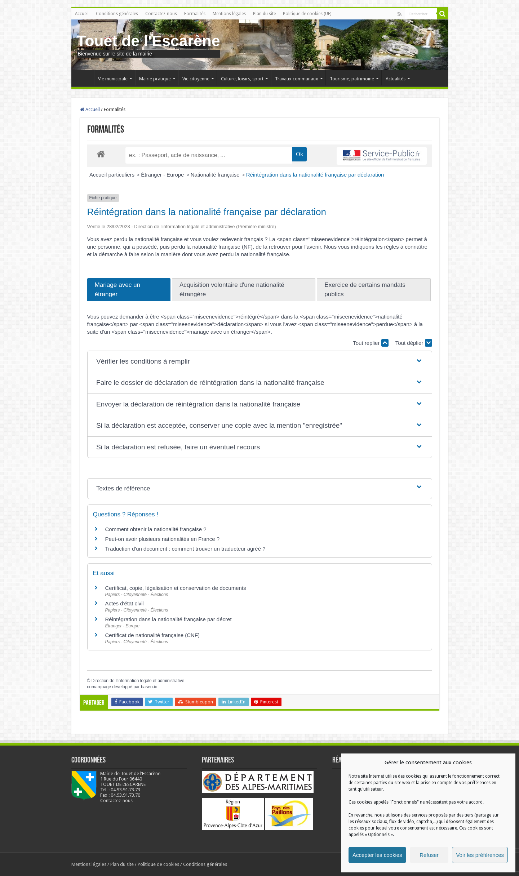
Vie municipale (113, 78)
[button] (259, 361)
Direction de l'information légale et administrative (138, 680)
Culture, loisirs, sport (242, 78)
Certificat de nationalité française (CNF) (152, 635)
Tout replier (370, 343)
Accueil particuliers (112, 175)
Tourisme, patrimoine (352, 78)
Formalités (194, 13)
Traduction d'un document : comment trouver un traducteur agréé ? (185, 549)
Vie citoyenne (195, 78)
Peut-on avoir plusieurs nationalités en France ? (162, 539)
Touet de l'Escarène (148, 40)
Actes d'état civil (124, 603)
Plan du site (264, 13)
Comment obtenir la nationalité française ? (156, 529)
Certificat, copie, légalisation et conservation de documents (175, 588)
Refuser (429, 855)
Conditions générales (117, 13)
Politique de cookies (158, 864)
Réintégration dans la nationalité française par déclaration (315, 175)
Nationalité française (216, 175)
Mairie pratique (155, 78)
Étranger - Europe (163, 175)
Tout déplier (413, 343)
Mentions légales (229, 13)
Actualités (395, 78)
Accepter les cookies (377, 855)
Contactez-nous (161, 13)
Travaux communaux (296, 78)
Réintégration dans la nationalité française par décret (168, 619)
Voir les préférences (480, 855)
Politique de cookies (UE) (307, 13)
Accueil (82, 13)
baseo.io (149, 686)
